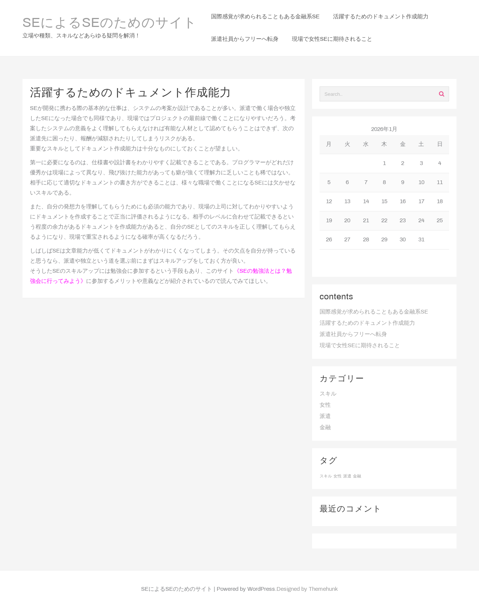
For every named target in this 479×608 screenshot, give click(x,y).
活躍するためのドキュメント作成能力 (367, 323)
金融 (325, 427)
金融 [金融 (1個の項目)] (357, 476)
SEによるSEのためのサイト (109, 24)
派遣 (325, 416)
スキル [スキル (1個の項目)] (326, 476)
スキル (328, 394)
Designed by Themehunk (307, 589)
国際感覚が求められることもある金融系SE (374, 312)
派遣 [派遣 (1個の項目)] (347, 476)
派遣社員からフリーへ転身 (353, 334)
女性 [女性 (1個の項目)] (337, 476)
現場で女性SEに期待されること (360, 345)
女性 (325, 405)
